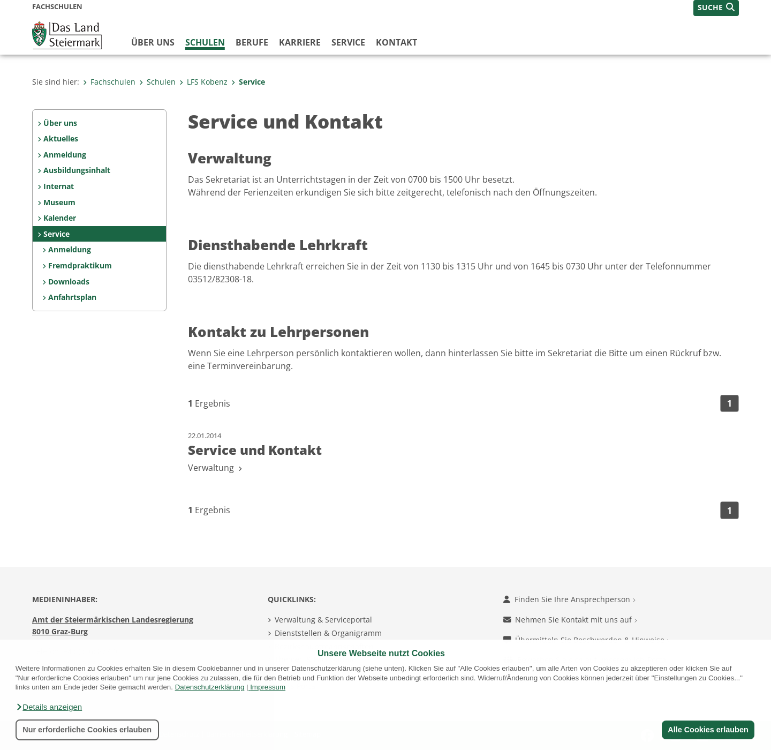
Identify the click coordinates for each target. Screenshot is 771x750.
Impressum (267, 687)
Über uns (153, 42)
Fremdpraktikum (80, 265)
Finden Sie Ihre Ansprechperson (569, 599)
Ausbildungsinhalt (76, 170)
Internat (58, 186)
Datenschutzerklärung (210, 687)
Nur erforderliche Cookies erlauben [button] (87, 729)
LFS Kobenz (203, 82)
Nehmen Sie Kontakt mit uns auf (570, 619)
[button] (49, 707)
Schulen (205, 42)
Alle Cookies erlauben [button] (708, 729)
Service (348, 42)
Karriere (300, 42)
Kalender (59, 218)
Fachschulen (109, 82)
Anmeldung (64, 154)
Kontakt (396, 42)
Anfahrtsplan (72, 297)
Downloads (68, 281)
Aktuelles (60, 138)
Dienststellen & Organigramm (328, 633)
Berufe (252, 42)
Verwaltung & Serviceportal (323, 619)
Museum (59, 202)
